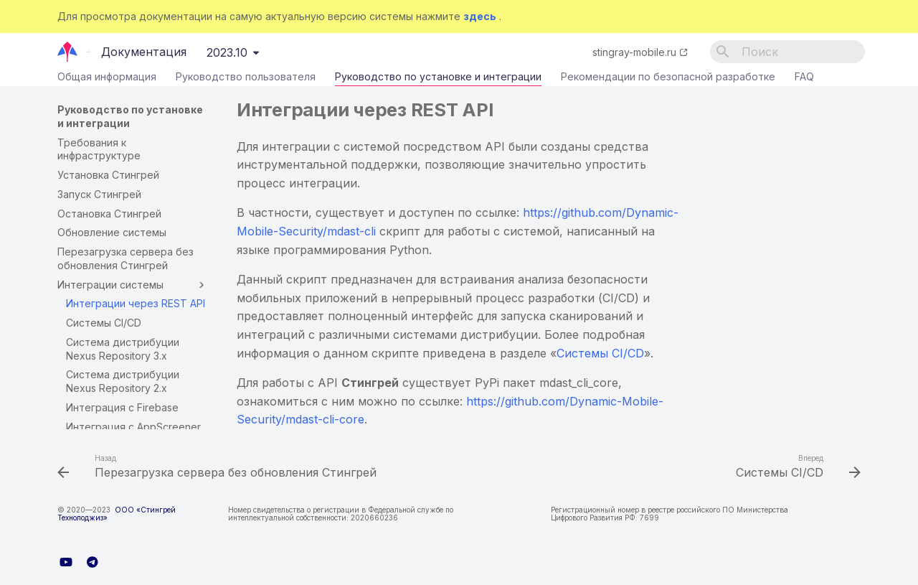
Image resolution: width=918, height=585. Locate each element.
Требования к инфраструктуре (99, 149)
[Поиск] (787, 51)
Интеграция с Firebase (122, 407)
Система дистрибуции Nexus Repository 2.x (122, 380)
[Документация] (68, 51)
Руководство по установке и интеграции (438, 80)
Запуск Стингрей (99, 194)
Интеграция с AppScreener (133, 427)
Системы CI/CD (103, 323)
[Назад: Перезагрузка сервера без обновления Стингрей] (220, 468)
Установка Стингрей (108, 175)
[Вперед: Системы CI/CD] (795, 468)
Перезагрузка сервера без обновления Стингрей (125, 258)
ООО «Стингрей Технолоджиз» (116, 513)
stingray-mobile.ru (634, 52)
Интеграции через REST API (135, 303)
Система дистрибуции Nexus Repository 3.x (122, 348)
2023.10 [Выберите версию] (227, 52)
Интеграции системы (132, 285)
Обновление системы (111, 232)
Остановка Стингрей (109, 213)
